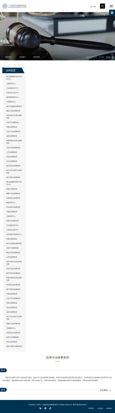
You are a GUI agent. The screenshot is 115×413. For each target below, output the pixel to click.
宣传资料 (37, 57)
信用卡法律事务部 (12, 221)
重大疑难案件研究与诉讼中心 (14, 78)
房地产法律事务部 (12, 122)
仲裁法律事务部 (11, 211)
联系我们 (91, 408)
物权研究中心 (11, 202)
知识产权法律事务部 (13, 147)
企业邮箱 (100, 408)
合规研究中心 (11, 83)
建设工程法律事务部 (13, 111)
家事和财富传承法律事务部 (14, 142)
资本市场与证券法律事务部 (14, 117)
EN (95, 7)
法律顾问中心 (11, 102)
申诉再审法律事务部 (13, 207)
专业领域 (101, 57)
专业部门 (22, 57)
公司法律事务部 (11, 152)
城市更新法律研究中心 (14, 234)
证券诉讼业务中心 (12, 92)
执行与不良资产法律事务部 (14, 172)
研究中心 (8, 57)
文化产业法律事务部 (13, 131)
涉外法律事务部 (11, 161)
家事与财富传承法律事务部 (14, 279)
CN (91, 7)
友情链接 (109, 408)
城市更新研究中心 (12, 97)
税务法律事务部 (11, 189)
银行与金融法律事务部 (14, 106)
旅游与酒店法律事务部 (14, 346)
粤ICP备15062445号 (80, 404)
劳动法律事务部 (11, 157)
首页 (95, 57)
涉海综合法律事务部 (13, 198)
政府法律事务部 (11, 136)
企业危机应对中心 (12, 88)
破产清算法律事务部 (13, 177)
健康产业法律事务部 (13, 193)
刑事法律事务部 (11, 127)
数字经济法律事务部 (13, 166)
